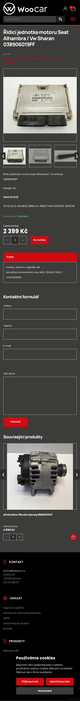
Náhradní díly (11, 650)
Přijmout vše (30, 681)
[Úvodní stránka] (25, 9)
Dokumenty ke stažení (16, 623)
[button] (73, 537)
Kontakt (7, 628)
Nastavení (45, 691)
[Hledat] (60, 19)
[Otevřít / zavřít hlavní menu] (73, 19)
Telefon (7, 325)
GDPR (6, 618)
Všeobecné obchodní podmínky (22, 613)
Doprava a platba (13, 607)
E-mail (7, 345)
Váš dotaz (9, 373)
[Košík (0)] (73, 8)
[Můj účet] (65, 8)
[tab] (40, 202)
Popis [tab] (10, 257)
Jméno (7, 305)
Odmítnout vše (60, 681)
